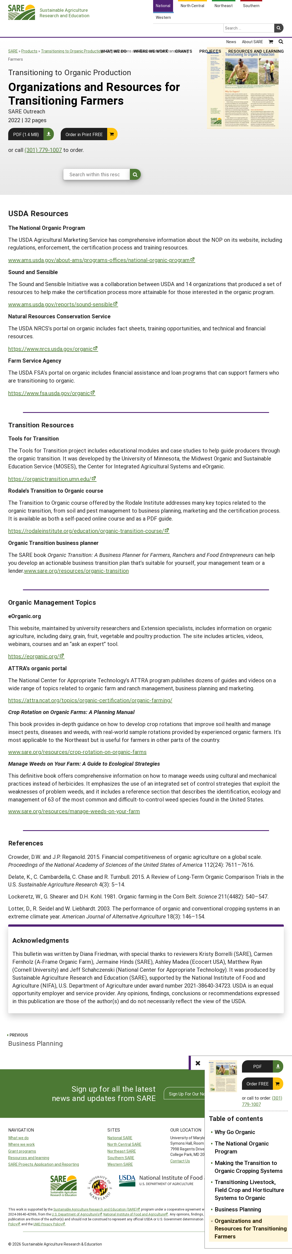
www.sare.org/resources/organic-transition (76, 570)
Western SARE (120, 1164)
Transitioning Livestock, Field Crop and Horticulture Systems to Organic (249, 1190)
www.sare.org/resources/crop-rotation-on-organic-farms (77, 751)
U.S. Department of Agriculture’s (75, 1214)
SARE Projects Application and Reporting (43, 1164)
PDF (257, 1066)
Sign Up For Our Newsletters (196, 1094)
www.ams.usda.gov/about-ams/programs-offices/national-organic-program (99, 259)
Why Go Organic (235, 1132)
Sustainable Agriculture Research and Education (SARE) (95, 1209)
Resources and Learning (256, 30)
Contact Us (180, 1161)
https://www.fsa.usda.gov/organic (49, 393)
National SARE (119, 1137)
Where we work (21, 1144)
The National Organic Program (242, 1147)
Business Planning (238, 1209)
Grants (183, 30)
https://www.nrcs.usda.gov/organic (50, 348)
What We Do (114, 30)
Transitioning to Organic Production (72, 51)
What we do (18, 1137)
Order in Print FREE (84, 134)
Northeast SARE (121, 1151)
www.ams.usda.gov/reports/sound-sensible (60, 304)
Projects (210, 30)
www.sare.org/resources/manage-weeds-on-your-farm (74, 811)
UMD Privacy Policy (47, 1224)
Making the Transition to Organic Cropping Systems (249, 1166)
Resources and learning (28, 1157)
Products (29, 51)
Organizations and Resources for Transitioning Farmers (251, 1228)
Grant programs (22, 1151)
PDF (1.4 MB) (26, 134)
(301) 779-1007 (43, 149)
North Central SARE (124, 1144)
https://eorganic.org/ (33, 656)
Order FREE (257, 1083)
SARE (13, 51)
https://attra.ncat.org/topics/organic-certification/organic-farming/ (90, 700)
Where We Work (151, 30)
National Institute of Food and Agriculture (134, 1214)
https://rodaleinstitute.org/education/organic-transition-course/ (86, 530)
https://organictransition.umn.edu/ (49, 478)
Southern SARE (120, 1157)
